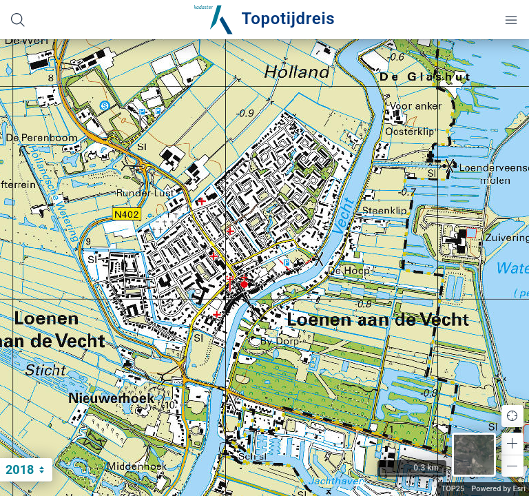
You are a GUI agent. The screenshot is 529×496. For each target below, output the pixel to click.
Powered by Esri (498, 488)
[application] (264, 267)
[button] (512, 444)
